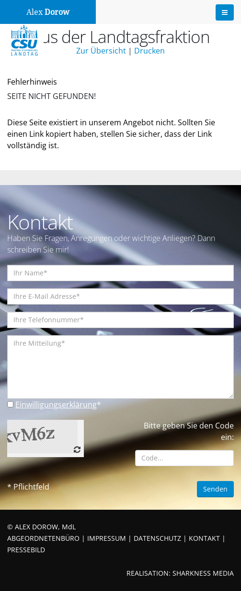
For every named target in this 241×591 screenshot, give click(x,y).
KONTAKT (204, 538)
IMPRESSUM (106, 538)
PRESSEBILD (26, 549)
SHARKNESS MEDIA (203, 573)
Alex (47, 12)
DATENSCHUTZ (157, 538)
